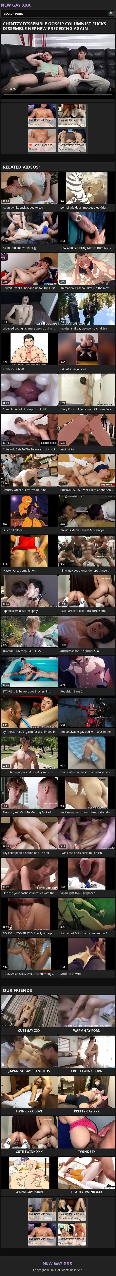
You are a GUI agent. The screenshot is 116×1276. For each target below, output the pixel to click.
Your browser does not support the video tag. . (58, 66)
